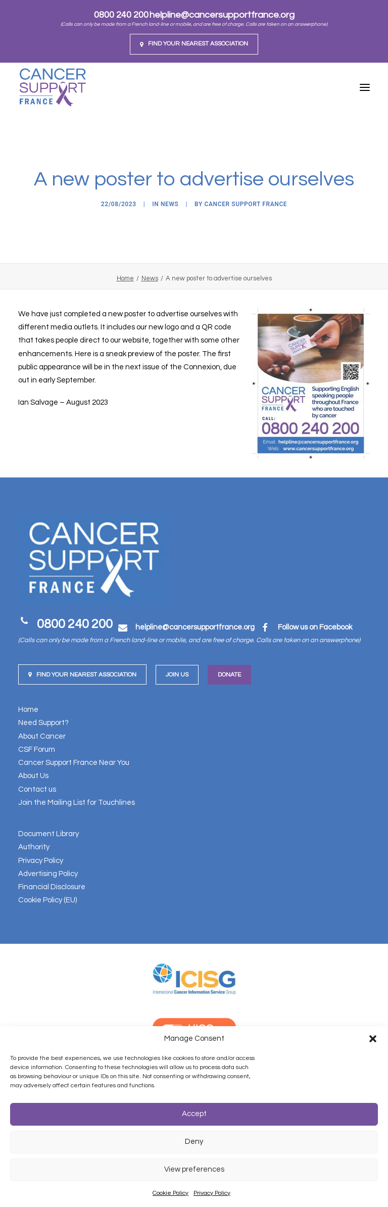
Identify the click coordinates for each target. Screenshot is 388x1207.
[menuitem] (194, 44)
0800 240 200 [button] (75, 624)
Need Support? (43, 723)
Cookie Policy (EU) (47, 900)
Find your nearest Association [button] (82, 674)
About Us (33, 776)
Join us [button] (177, 674)
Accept (194, 1114)
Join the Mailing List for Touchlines (76, 802)
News (170, 204)
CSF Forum (36, 749)
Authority (34, 847)
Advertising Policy (48, 874)
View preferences (194, 1169)
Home (125, 278)
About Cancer (42, 736)
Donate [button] (229, 674)
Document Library (48, 834)
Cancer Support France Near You (73, 762)
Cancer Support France (246, 204)
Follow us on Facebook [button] (315, 627)
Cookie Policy (170, 1193)
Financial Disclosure (51, 887)
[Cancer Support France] (52, 87)
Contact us (37, 789)
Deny (194, 1141)
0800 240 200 (121, 15)
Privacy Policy (211, 1193)
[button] (373, 1039)
